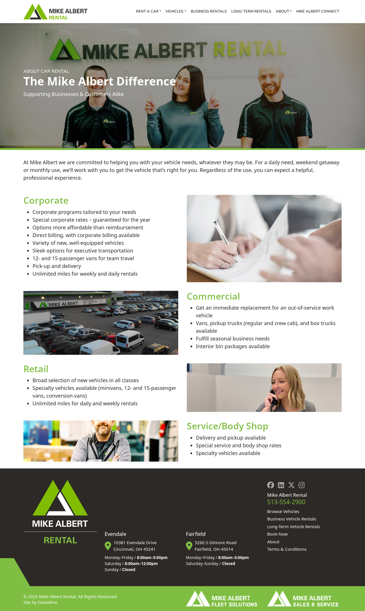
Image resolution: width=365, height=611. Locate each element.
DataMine (47, 602)
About (282, 11)
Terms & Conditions (287, 549)
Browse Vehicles (283, 511)
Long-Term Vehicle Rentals (293, 526)
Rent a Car (147, 11)
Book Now (277, 534)
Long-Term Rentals (251, 11)
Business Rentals (209, 11)
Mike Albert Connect (317, 11)
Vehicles (174, 11)
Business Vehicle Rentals (291, 519)
